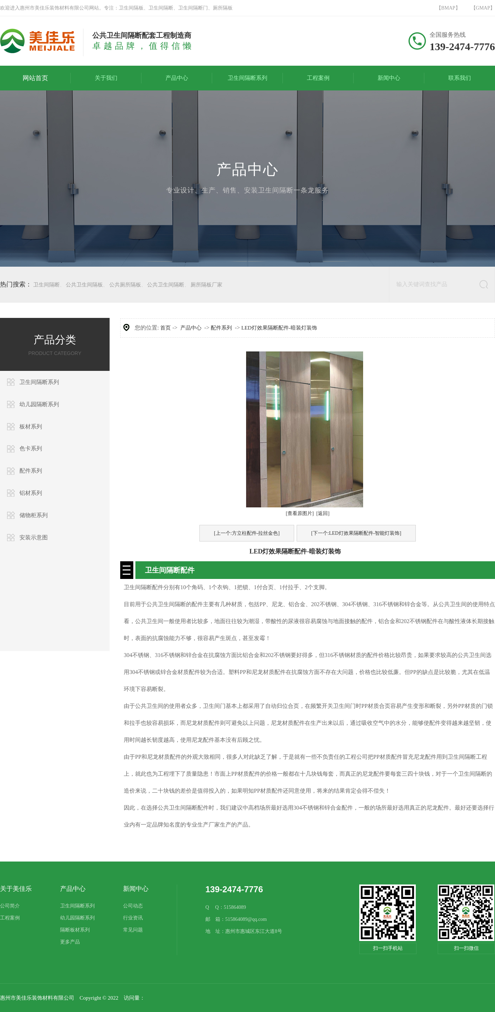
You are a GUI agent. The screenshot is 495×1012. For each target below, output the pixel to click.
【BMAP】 (448, 8)
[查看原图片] (300, 513)
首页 (165, 328)
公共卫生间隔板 (84, 285)
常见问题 (133, 930)
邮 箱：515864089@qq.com (236, 919)
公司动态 (133, 906)
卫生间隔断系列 (39, 382)
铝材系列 (30, 493)
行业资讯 (133, 918)
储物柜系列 (33, 515)
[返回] (323, 513)
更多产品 (70, 942)
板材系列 (30, 427)
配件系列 (30, 471)
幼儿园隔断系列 (39, 404)
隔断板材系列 (75, 930)
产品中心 (191, 328)
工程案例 (10, 918)
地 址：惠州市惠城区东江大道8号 (243, 931)
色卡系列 (30, 448)
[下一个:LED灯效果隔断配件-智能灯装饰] (356, 533)
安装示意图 (33, 537)
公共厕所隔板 (125, 285)
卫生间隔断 (46, 285)
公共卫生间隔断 (165, 285)
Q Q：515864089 (225, 907)
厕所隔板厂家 (206, 285)
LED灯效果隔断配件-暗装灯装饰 (279, 328)
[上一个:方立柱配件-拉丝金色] (247, 533)
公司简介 (10, 906)
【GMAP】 (483, 8)
